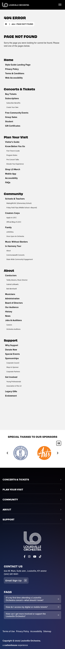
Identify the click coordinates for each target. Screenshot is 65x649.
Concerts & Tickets (19, 89)
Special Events (12, 354)
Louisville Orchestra (15, 5)
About (8, 251)
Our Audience (11, 307)
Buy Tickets (11, 94)
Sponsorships (12, 358)
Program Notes (11, 155)
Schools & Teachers (15, 198)
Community (13, 194)
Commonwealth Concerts (15, 255)
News (8, 316)
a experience (15, 645)
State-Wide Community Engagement (19, 259)
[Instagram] (29, 556)
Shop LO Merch (12, 169)
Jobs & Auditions (13, 320)
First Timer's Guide (13, 151)
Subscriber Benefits (13, 103)
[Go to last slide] (7, 453)
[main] (32, 215)
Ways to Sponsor (12, 367)
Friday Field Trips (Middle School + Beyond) (21, 208)
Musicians (10, 294)
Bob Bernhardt (11, 289)
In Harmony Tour (13, 246)
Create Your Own (12, 107)
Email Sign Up (16, 580)
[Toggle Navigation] (59, 4)
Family (8, 227)
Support (10, 340)
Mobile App (10, 173)
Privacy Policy (12, 69)
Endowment (11, 395)
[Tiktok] (40, 556)
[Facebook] (24, 556)
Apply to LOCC (11, 218)
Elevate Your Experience (15, 164)
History (8, 311)
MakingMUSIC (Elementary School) (18, 203)
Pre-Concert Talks (12, 159)
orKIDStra (9, 232)
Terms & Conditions (14, 73)
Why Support (11, 345)
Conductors (11, 275)
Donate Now (11, 349)
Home (6, 24)
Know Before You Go (15, 146)
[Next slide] (57, 453)
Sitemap (47, 631)
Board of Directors (14, 302)
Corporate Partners (13, 371)
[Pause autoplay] (58, 443)
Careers (9, 325)
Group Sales (11, 117)
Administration (12, 298)
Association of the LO (13, 386)
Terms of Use (9, 631)
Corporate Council (12, 363)
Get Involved (11, 377)
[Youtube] (34, 556)
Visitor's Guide (12, 142)
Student (9, 121)
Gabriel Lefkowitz (12, 284)
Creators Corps (12, 213)
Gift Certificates (12, 125)
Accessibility (11, 178)
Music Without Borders (16, 241)
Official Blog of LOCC (13, 222)
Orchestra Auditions (13, 329)
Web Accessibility (14, 77)
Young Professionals (13, 381)
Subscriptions (12, 98)
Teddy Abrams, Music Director (16, 280)
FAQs (7, 182)
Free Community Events (16, 112)
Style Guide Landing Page (17, 64)
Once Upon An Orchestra (15, 236)
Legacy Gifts (11, 391)
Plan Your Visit (16, 137)
